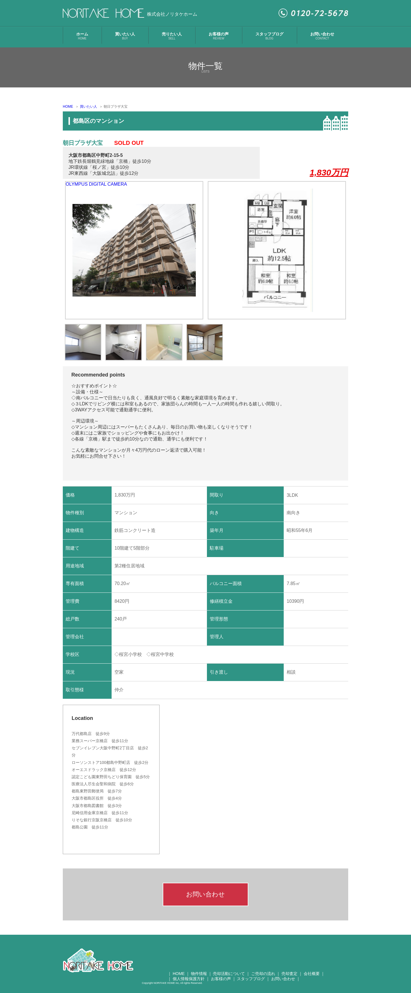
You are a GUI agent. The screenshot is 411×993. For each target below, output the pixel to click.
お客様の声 (219, 36)
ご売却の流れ (263, 973)
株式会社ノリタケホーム (172, 14)
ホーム (82, 36)
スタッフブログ (269, 36)
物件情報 (199, 973)
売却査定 (289, 973)
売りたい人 (172, 36)
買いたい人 (125, 36)
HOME (68, 107)
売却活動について (229, 973)
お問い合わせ (322, 36)
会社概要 (312, 973)
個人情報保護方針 (189, 978)
